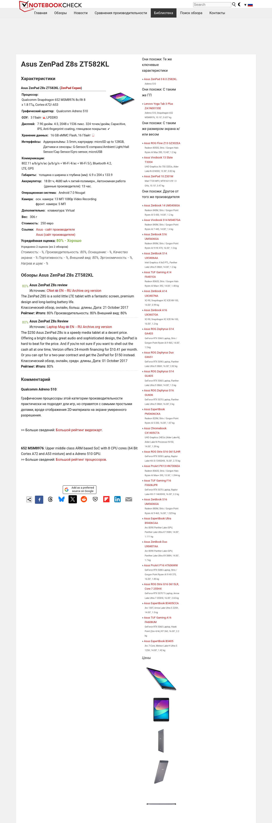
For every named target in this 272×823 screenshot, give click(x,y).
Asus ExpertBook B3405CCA (161, 603)
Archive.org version (86, 291)
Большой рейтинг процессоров (81, 460)
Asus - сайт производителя (55, 229)
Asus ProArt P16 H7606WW (161, 565)
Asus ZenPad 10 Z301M (158, 176)
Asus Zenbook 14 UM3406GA (162, 205)
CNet (50, 291)
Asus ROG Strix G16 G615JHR (162, 451)
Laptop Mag (56, 327)
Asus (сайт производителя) (55, 235)
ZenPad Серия (71, 88)
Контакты (217, 13)
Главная (40, 13)
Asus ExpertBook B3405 (158, 641)
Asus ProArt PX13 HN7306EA (162, 466)
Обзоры (60, 13)
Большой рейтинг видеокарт (79, 430)
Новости (81, 13)
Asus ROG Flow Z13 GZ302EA (162, 143)
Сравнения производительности (121, 13)
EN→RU (65, 291)
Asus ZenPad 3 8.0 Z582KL (160, 79)
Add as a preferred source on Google (79, 489)
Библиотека (163, 13)
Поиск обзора (191, 13)
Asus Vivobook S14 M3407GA (162, 220)
